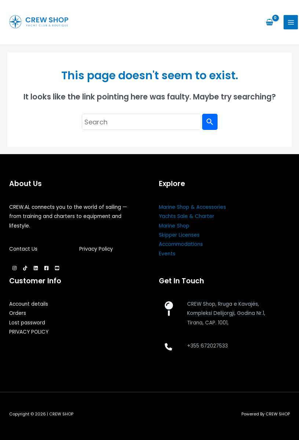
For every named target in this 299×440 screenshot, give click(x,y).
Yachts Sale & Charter (186, 216)
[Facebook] (46, 268)
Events (167, 253)
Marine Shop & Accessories (192, 207)
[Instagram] (14, 268)
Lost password (27, 322)
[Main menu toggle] (291, 22)
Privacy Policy (96, 249)
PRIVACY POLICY (28, 331)
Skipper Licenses (179, 235)
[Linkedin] (35, 268)
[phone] (168, 346)
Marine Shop (174, 225)
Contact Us (23, 249)
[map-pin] (168, 308)
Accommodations (181, 244)
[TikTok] (25, 268)
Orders (17, 313)
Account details (28, 304)
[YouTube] (57, 268)
